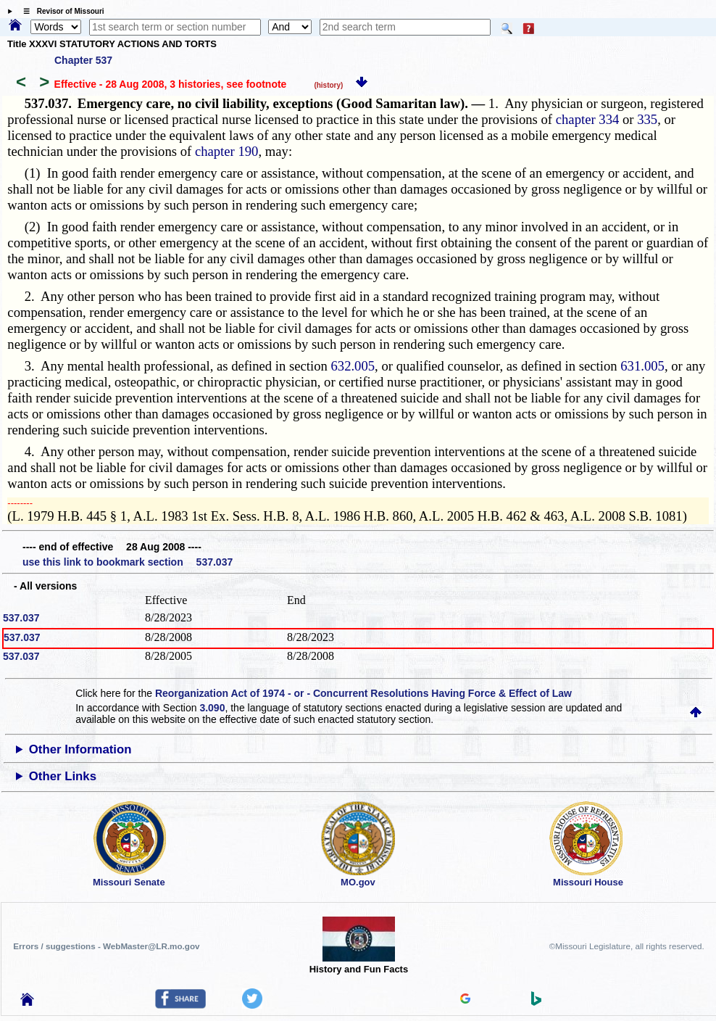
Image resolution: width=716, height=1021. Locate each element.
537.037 (21, 618)
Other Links (62, 776)
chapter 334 (588, 119)
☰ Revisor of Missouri (60, 11)
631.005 (642, 365)
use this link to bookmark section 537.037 (127, 562)
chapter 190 (227, 151)
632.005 (352, 365)
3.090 (212, 708)
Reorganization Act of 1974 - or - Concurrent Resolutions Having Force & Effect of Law (363, 693)
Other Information (80, 749)
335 (647, 119)
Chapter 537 (83, 60)
